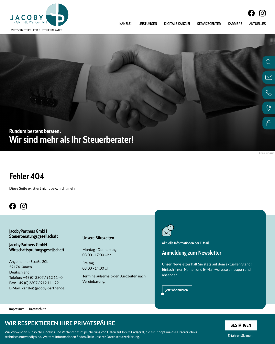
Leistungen (148, 24)
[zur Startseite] (39, 17)
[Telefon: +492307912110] (42, 277)
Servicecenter (209, 24)
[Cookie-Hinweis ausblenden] (241, 325)
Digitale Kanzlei (177, 24)
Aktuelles (257, 24)
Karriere (235, 24)
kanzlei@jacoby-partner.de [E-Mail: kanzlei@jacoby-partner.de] (43, 288)
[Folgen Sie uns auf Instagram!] (262, 13)
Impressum (16, 309)
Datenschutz (37, 309)
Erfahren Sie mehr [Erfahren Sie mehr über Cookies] (241, 335)
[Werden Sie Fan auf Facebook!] (251, 13)
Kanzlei (125, 24)
